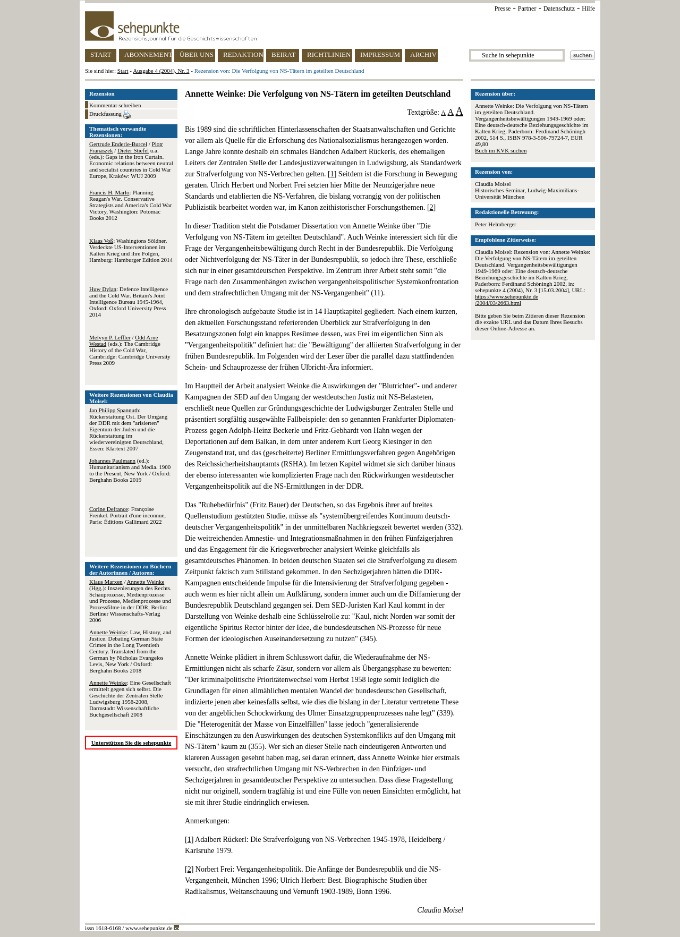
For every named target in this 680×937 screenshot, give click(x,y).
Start (123, 70)
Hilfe (588, 8)
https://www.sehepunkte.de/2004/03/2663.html (506, 299)
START (100, 54)
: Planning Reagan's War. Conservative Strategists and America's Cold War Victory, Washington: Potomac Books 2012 (130, 205)
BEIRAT (283, 54)
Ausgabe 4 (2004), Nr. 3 (161, 70)
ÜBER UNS (197, 54)
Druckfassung (110, 114)
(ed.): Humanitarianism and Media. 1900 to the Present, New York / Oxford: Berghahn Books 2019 (130, 470)
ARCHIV (423, 54)
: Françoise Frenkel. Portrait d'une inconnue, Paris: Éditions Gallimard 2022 (127, 515)
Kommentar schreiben (115, 105)
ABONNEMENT (148, 54)
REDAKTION (243, 54)
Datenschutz (559, 8)
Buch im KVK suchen (500, 150)
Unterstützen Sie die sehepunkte (131, 742)
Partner (527, 8)
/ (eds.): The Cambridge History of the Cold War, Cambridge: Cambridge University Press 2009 (130, 350)
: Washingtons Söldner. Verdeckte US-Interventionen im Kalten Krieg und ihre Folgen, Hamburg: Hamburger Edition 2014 (131, 250)
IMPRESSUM (380, 54)
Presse (503, 8)
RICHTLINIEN (329, 54)
